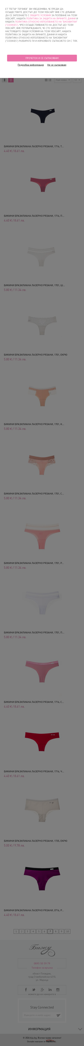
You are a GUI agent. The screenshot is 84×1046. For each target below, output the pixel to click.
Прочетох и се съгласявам (42, 58)
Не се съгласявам (56, 64)
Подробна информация (31, 64)
